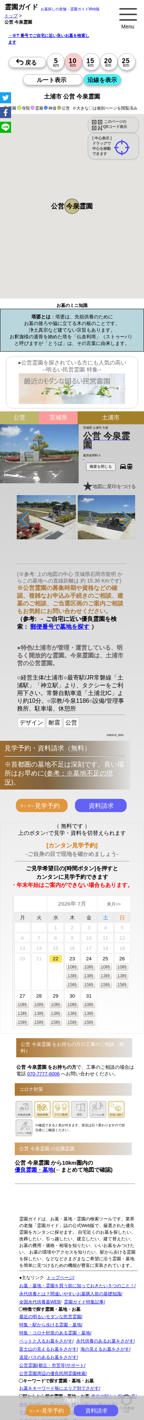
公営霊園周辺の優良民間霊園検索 (52, 1373)
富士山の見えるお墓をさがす (48, 1349)
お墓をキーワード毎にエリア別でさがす (59, 1388)
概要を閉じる (101, 466)
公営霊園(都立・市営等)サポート (51, 1365)
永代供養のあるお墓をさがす (105, 1341)
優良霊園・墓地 (34, 1170)
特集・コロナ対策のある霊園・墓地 (54, 1333)
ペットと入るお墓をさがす (45, 1341)
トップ (11, 15)
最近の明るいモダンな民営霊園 (50, 1316)
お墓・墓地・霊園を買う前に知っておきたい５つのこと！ (76, 1285)
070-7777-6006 (43, 1073)
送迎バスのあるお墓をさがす (48, 1357)
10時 (72, 966)
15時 (72, 984)
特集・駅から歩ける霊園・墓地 (50, 1324)
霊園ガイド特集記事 (84, 1302)
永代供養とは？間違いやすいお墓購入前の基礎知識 (70, 1293)
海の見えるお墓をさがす (104, 1349)
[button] (72, 206)
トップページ (60, 1277)
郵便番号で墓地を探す (59, 626)
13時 (72, 975)
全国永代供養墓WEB (39, 1302)
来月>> (114, 903)
